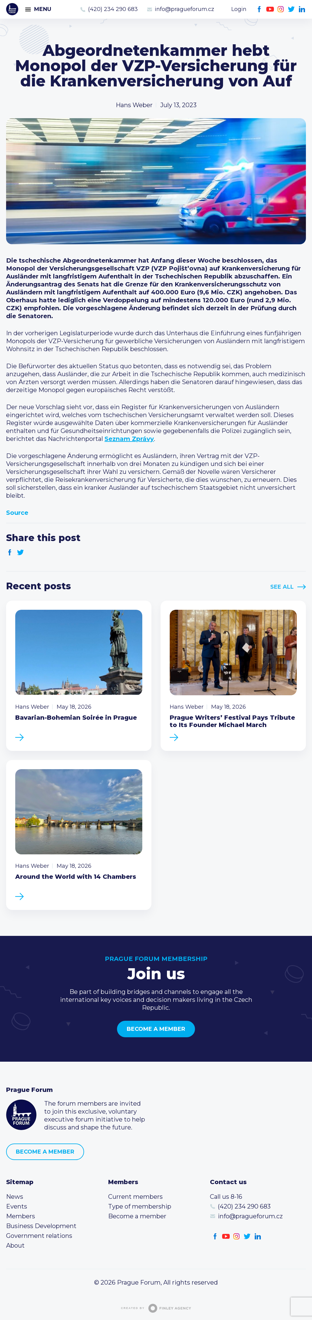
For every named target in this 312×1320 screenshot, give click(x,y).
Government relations (39, 1235)
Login (238, 9)
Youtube (270, 9)
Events (16, 1206)
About (15, 1245)
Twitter (291, 9)
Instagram (281, 9)
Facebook (259, 9)
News (14, 1196)
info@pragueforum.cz (184, 9)
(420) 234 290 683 (113, 9)
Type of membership (139, 1206)
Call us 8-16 (226, 1196)
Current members (135, 1196)
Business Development (41, 1226)
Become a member (156, 1029)
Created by (156, 1308)
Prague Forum (12, 9)
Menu (42, 9)
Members (20, 1216)
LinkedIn (302, 9)
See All (282, 587)
